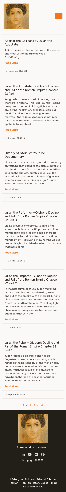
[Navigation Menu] (58, 16)
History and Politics (22, 479)
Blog (54, 483)
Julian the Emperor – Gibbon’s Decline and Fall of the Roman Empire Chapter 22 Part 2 (31, 279)
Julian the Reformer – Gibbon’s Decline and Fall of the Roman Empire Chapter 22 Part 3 (32, 216)
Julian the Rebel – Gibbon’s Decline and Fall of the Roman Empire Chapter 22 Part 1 (32, 346)
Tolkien (13, 483)
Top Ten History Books (34, 483)
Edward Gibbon (46, 479)
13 (42, 404)
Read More (11, 63)
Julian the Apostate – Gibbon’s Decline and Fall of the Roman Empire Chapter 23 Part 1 (32, 89)
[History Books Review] (16, 16)
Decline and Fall (33, 486)
